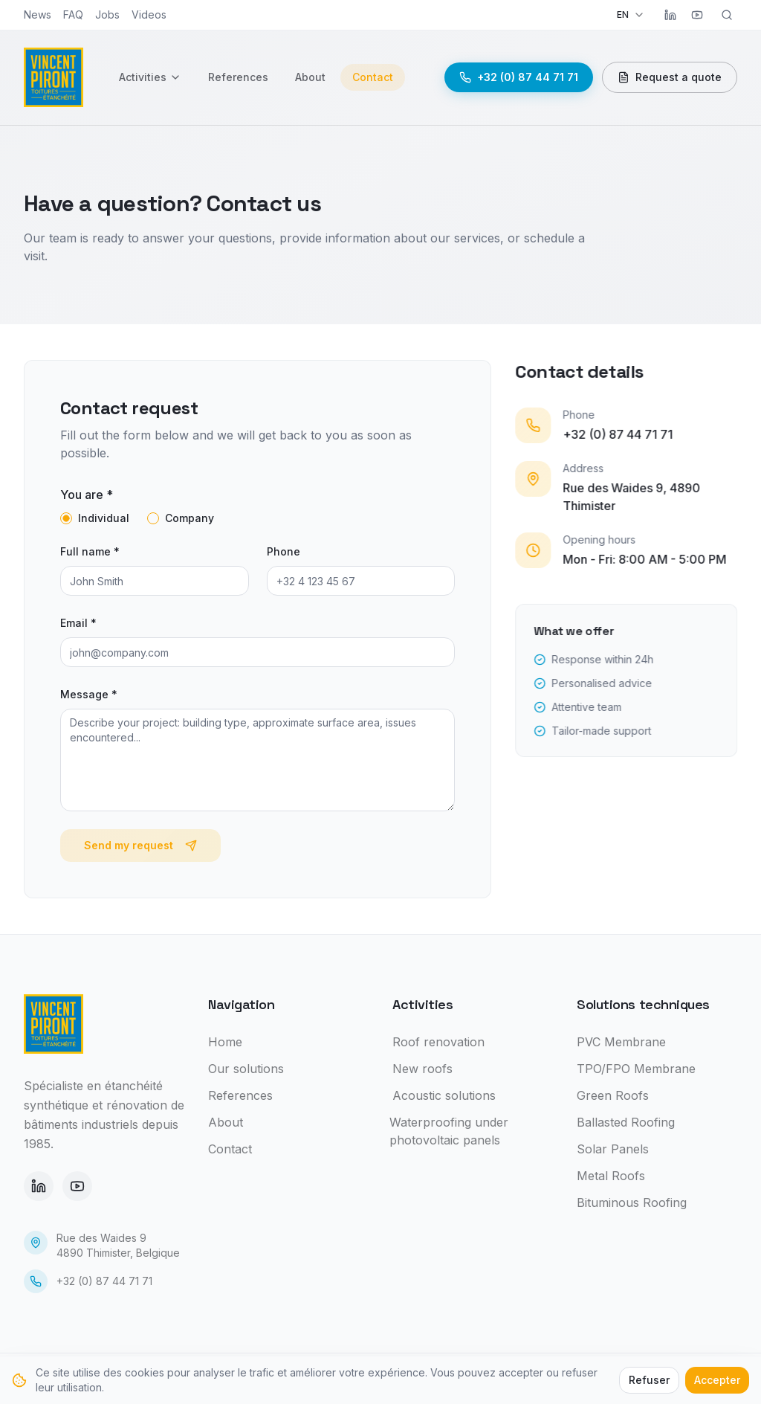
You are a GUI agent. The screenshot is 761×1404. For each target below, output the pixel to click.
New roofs (422, 1068)
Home (225, 1041)
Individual (100, 518)
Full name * (86, 551)
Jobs (107, 14)
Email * (74, 622)
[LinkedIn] (670, 14)
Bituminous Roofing (632, 1202)
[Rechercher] (726, 14)
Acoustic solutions (444, 1095)
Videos (149, 14)
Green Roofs (613, 1095)
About (310, 77)
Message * (85, 694)
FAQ (73, 14)
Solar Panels (613, 1148)
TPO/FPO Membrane (636, 1068)
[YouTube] (697, 14)
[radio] (62, 518)
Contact (372, 77)
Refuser (649, 1380)
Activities (150, 77)
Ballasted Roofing (626, 1122)
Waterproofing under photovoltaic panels (450, 1131)
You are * (82, 494)
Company (185, 518)
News (37, 14)
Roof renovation (438, 1041)
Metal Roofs (611, 1175)
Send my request (136, 845)
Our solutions (246, 1068)
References (238, 77)
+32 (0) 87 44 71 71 (518, 77)
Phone (280, 551)
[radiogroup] (253, 518)
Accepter (717, 1380)
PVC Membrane (621, 1041)
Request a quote (670, 77)
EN (631, 15)
